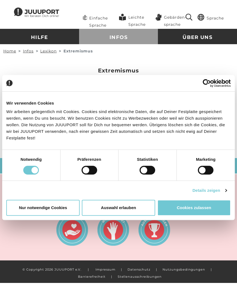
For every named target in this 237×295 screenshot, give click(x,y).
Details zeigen (206, 190)
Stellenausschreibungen (140, 277)
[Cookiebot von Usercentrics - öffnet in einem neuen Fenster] (207, 83)
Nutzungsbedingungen (184, 269)
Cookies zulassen (194, 207)
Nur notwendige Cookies (43, 207)
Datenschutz (139, 269)
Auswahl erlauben (118, 207)
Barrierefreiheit (91, 277)
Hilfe (39, 37)
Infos (118, 37)
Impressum (105, 269)
